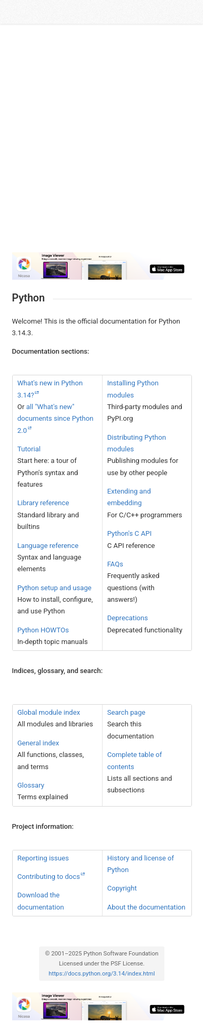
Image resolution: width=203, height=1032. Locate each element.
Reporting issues (43, 858)
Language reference (48, 546)
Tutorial (29, 449)
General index (38, 743)
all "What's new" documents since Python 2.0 (55, 418)
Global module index (48, 712)
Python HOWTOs (43, 630)
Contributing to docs (48, 876)
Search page (126, 712)
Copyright (122, 888)
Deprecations (127, 618)
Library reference (43, 503)
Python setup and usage (54, 588)
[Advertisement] (101, 142)
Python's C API (129, 533)
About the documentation (146, 907)
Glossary (30, 785)
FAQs (115, 564)
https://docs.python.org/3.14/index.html (102, 973)
